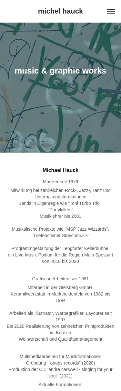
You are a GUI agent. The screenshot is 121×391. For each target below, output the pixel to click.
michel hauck (60, 11)
